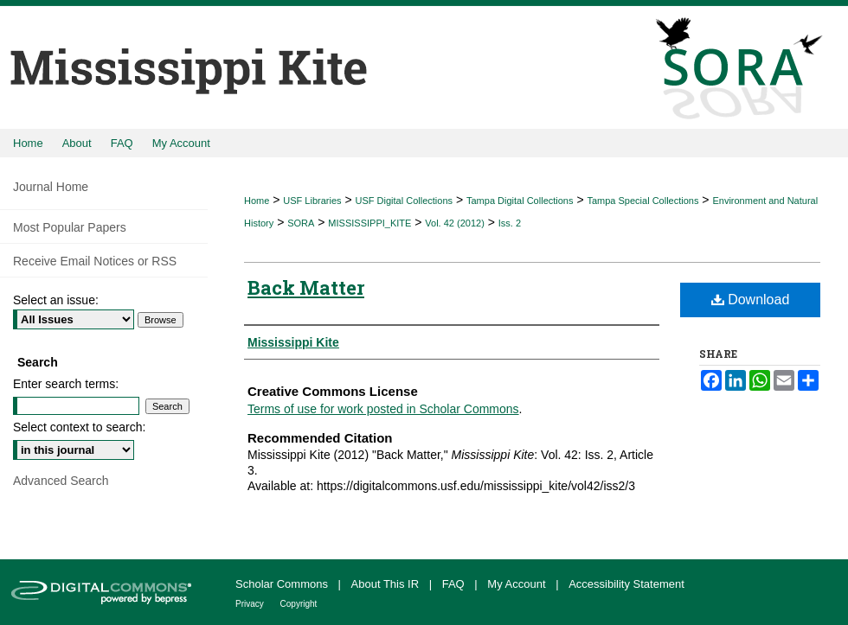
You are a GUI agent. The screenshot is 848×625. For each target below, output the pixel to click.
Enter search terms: (66, 384)
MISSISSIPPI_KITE (369, 223)
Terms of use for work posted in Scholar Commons (383, 409)
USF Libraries (312, 200)
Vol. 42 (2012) (455, 223)
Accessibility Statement (626, 583)
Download (750, 299)
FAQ (455, 583)
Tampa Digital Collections (520, 200)
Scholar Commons (283, 583)
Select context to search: (79, 427)
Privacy (251, 604)
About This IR (386, 583)
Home (256, 200)
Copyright (299, 604)
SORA (300, 223)
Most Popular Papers (69, 227)
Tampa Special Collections (642, 200)
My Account (518, 583)
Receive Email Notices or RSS (95, 261)
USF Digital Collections (404, 200)
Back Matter (305, 287)
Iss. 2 (509, 223)
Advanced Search (61, 481)
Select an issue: (56, 300)
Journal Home (50, 187)
